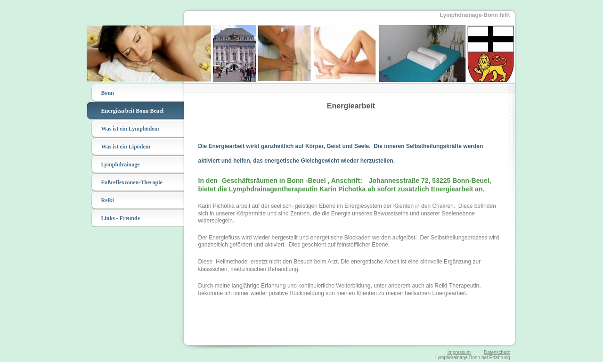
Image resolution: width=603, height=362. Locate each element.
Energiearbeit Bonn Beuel (132, 110)
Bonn (107, 93)
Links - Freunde (120, 218)
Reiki (107, 200)
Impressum (459, 352)
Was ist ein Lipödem (125, 146)
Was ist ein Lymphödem (130, 128)
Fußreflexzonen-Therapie (132, 182)
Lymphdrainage (120, 164)
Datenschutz (497, 352)
